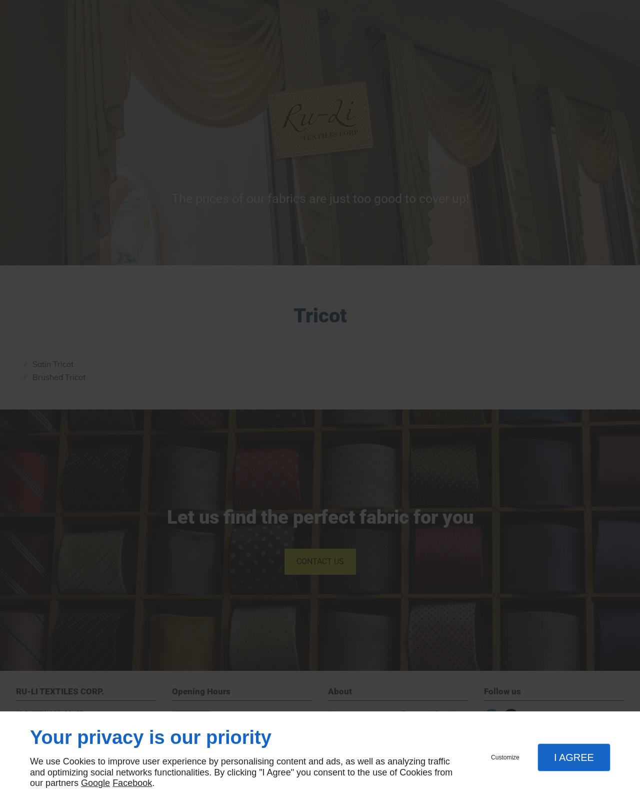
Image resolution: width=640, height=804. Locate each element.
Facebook (132, 783)
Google (95, 783)
